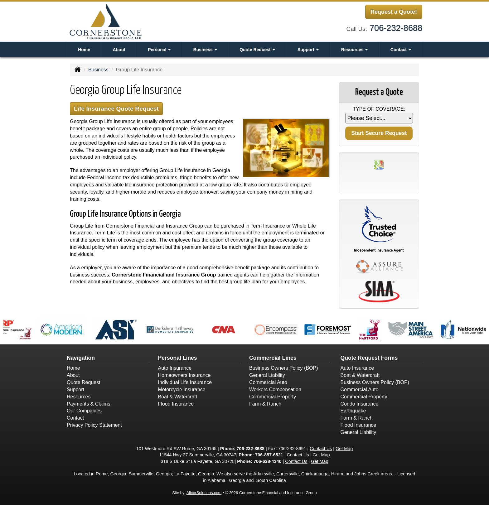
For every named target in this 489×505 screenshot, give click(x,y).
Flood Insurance (176, 403)
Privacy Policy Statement (94, 425)
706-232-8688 (396, 28)
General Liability (267, 375)
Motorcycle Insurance (182, 389)
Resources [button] (354, 49)
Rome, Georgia (111, 473)
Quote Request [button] (257, 49)
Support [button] (308, 49)
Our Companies (84, 410)
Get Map (344, 448)
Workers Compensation (275, 389)
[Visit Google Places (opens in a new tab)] (379, 164)
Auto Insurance (175, 368)
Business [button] (205, 49)
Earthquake (353, 410)
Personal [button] (159, 49)
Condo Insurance (360, 403)
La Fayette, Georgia (194, 473)
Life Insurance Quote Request (116, 108)
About (119, 49)
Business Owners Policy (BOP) (283, 368)
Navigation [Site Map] (81, 358)
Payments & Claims (88, 403)
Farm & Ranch (265, 403)
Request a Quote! (393, 12)
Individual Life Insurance (185, 382)
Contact (75, 418)
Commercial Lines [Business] (273, 358)
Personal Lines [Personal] (177, 358)
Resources (78, 396)
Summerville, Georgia (150, 473)
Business (98, 69)
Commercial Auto (268, 382)
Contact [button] (400, 49)
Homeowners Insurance (184, 375)
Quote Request (83, 382)
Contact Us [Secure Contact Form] (321, 448)
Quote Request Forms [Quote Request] (369, 358)
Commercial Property (272, 396)
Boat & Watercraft (177, 396)
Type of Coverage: (379, 109)
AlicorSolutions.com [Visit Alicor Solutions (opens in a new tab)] (203, 492)
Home (84, 49)
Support (75, 389)
